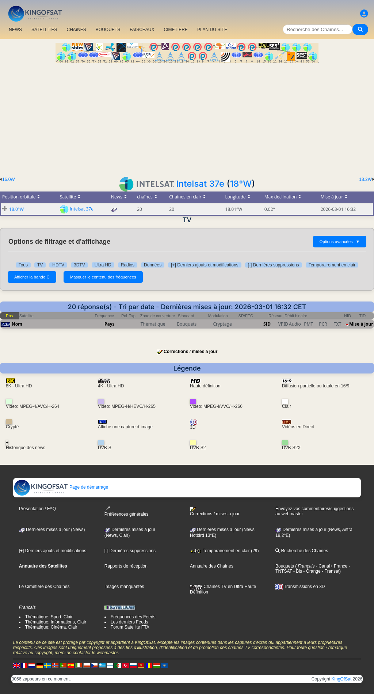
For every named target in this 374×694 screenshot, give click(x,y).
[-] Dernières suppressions (273, 265)
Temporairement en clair (332, 265)
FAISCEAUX (142, 29)
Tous (23, 265)
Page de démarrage (61, 487)
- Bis (297, 571)
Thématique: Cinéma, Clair (51, 627)
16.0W (8, 179)
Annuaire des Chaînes (211, 566)
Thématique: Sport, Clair (49, 616)
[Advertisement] (187, 118)
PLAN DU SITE (212, 29)
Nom (17, 324)
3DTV (79, 265)
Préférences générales (126, 511)
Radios (127, 265)
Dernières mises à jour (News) (52, 529)
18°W (241, 183)
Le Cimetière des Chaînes (44, 586)
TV (40, 265)
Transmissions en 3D (300, 586)
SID (267, 324)
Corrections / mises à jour (190, 351)
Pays (109, 324)
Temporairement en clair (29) (224, 550)
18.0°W (16, 209)
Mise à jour (361, 324)
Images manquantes (124, 586)
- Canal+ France (331, 566)
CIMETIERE (176, 29)
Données (152, 265)
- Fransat (330, 571)
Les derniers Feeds (129, 622)
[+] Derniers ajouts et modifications (204, 265)
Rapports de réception (126, 566)
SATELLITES (44, 29)
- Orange (311, 571)
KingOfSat (342, 679)
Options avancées (340, 241)
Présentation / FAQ (37, 508)
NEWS (15, 29)
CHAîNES (76, 29)
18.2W (365, 179)
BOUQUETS (108, 29)
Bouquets (284, 566)
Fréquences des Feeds (133, 616)
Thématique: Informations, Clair (55, 622)
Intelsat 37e (200, 183)
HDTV (58, 265)
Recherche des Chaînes (301, 550)
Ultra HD (103, 265)
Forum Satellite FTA (130, 627)
